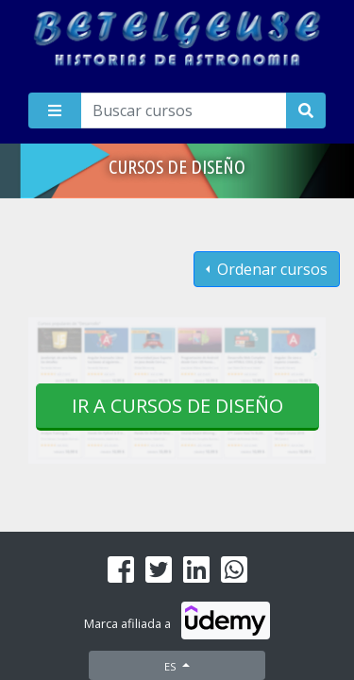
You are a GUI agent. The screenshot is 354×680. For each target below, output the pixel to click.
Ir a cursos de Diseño (177, 405)
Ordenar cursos (270, 269)
